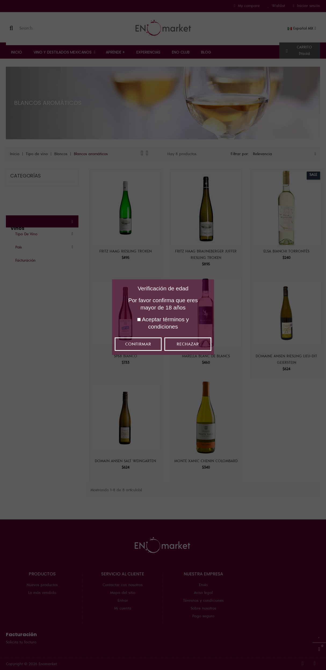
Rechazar (188, 344)
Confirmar (138, 344)
